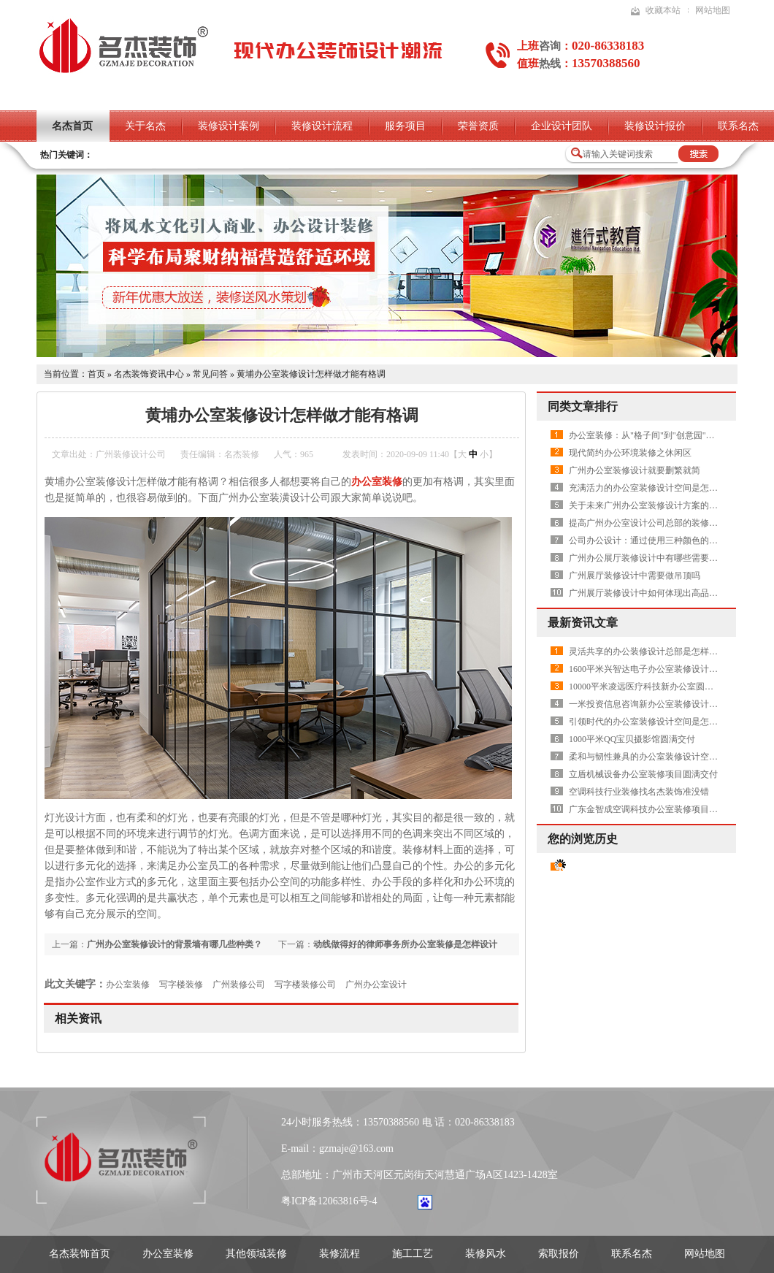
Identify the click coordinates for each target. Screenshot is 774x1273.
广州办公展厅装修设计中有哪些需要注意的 (652, 558)
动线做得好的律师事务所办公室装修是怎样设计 (405, 944)
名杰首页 (72, 126)
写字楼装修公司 (305, 984)
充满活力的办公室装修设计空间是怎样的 (648, 488)
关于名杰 (145, 126)
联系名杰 (631, 1253)
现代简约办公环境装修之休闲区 (630, 453)
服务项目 (405, 126)
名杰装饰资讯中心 (149, 374)
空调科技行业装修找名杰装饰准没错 (639, 792)
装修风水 (485, 1253)
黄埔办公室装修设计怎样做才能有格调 (311, 374)
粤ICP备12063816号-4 (329, 1201)
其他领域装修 (256, 1253)
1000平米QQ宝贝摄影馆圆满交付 (632, 739)
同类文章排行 (583, 406)
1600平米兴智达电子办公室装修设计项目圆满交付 (665, 669)
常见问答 (210, 374)
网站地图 (712, 10)
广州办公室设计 (376, 984)
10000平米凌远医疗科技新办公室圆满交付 (650, 686)
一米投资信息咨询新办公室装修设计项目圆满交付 (665, 704)
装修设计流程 (322, 126)
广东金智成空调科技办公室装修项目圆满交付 (656, 809)
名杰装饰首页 (79, 1253)
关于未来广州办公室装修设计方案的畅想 (648, 505)
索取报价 (558, 1253)
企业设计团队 (561, 126)
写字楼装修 (181, 984)
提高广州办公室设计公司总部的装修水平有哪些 (661, 523)
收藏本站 (663, 10)
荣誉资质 (478, 126)
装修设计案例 (228, 126)
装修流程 (339, 1253)
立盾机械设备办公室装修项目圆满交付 (643, 774)
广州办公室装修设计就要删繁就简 (634, 470)
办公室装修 (128, 984)
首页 (96, 374)
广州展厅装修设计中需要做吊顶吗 (634, 575)
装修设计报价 (655, 126)
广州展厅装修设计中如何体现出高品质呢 (648, 593)
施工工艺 (412, 1253)
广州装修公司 (238, 984)
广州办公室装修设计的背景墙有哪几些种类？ (174, 944)
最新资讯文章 (583, 622)
